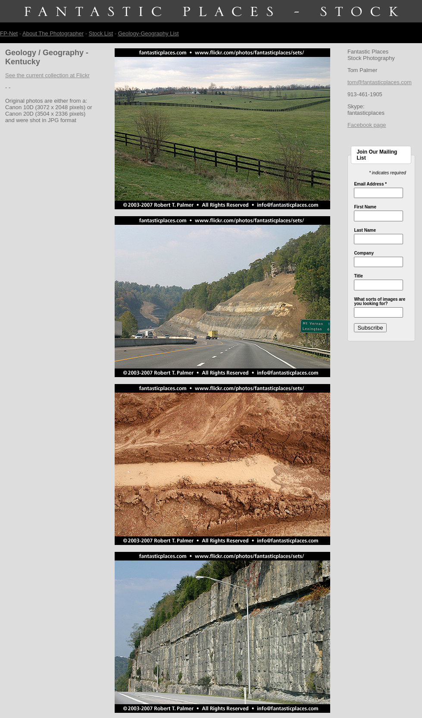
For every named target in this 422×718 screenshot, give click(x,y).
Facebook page (366, 125)
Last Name (365, 230)
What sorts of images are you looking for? (379, 301)
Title (358, 276)
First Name (365, 207)
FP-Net (9, 33)
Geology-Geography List (148, 33)
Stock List (101, 33)
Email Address (370, 184)
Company (364, 253)
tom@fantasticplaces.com (379, 82)
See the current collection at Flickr (47, 75)
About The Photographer (53, 33)
